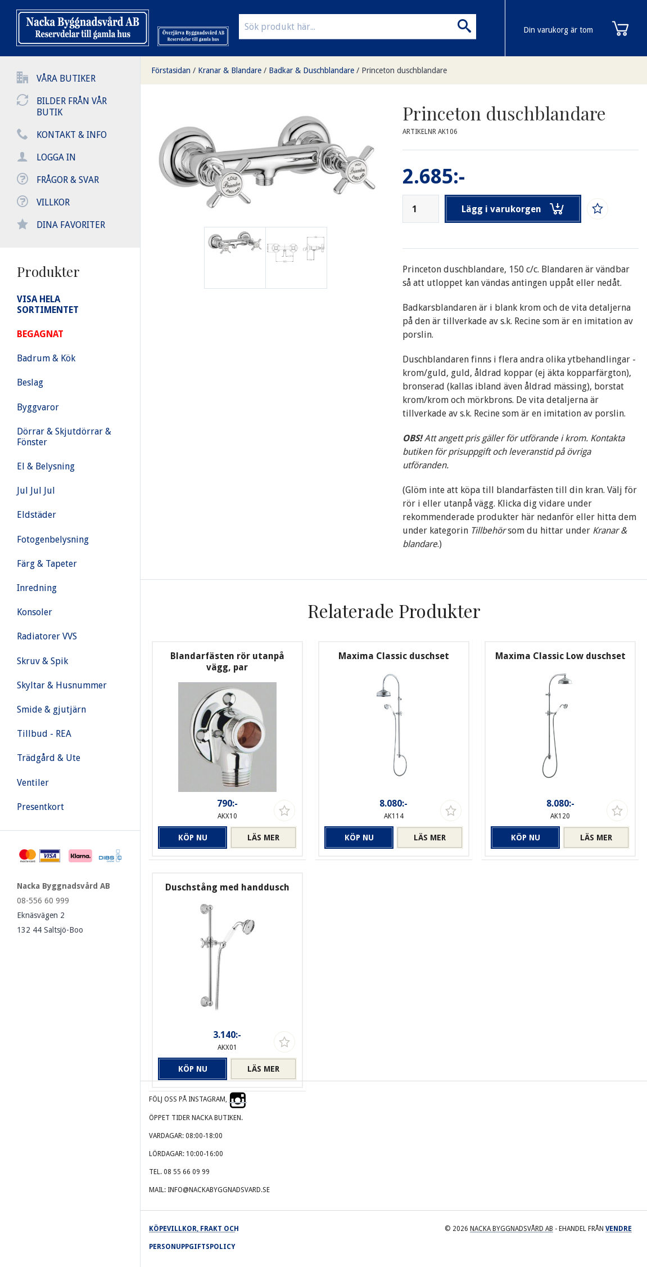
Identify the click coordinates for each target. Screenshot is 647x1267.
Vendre (618, 1229)
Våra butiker (66, 78)
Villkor (53, 202)
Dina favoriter (71, 225)
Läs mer (263, 837)
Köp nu (191, 837)
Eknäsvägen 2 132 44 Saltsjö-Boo (50, 922)
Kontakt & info (72, 134)
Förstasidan (171, 70)
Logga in (56, 157)
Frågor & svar (68, 179)
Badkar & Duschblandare (311, 70)
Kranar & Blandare (229, 70)
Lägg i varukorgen (513, 208)
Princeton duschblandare (404, 70)
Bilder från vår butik (72, 107)
